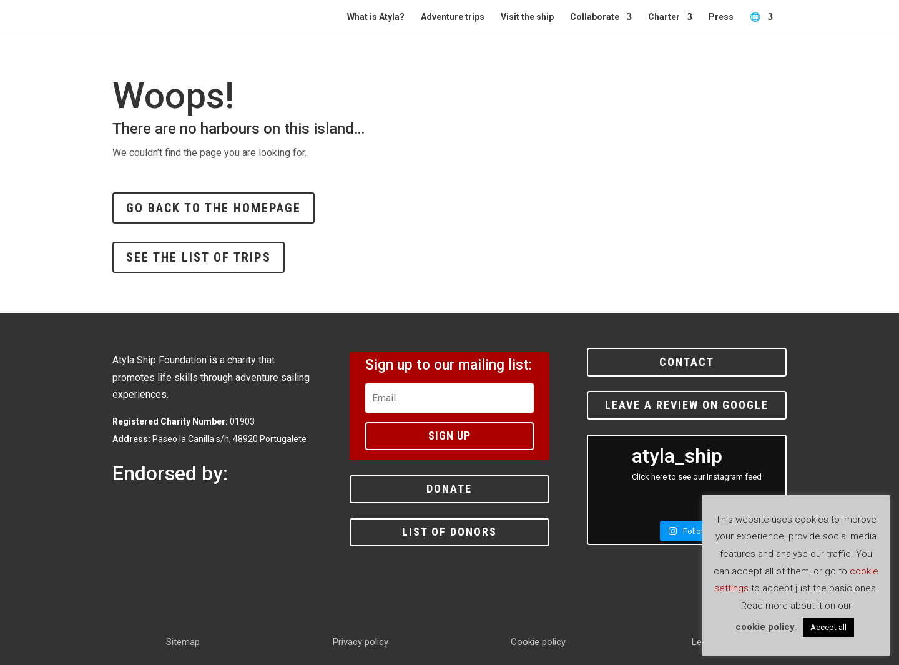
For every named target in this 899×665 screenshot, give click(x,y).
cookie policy (765, 627)
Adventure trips (452, 17)
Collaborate (594, 17)
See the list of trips (198, 257)
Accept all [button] (828, 627)
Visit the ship (527, 17)
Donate (449, 488)
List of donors (449, 531)
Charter (664, 17)
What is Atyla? (376, 17)
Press (721, 17)
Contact (686, 361)
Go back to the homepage (213, 207)
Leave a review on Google (687, 404)
